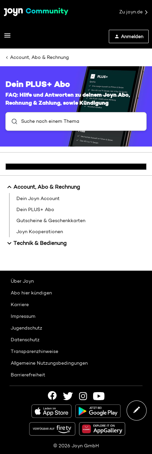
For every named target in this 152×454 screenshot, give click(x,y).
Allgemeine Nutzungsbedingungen (49, 363)
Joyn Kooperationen (39, 231)
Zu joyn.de (134, 12)
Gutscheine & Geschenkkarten (50, 220)
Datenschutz (25, 339)
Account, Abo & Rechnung (39, 57)
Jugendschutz (26, 328)
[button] (7, 37)
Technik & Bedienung (36, 243)
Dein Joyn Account (38, 198)
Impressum (23, 316)
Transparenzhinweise (34, 351)
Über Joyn (22, 281)
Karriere (20, 304)
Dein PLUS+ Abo (35, 209)
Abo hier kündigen (31, 292)
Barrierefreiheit (28, 374)
